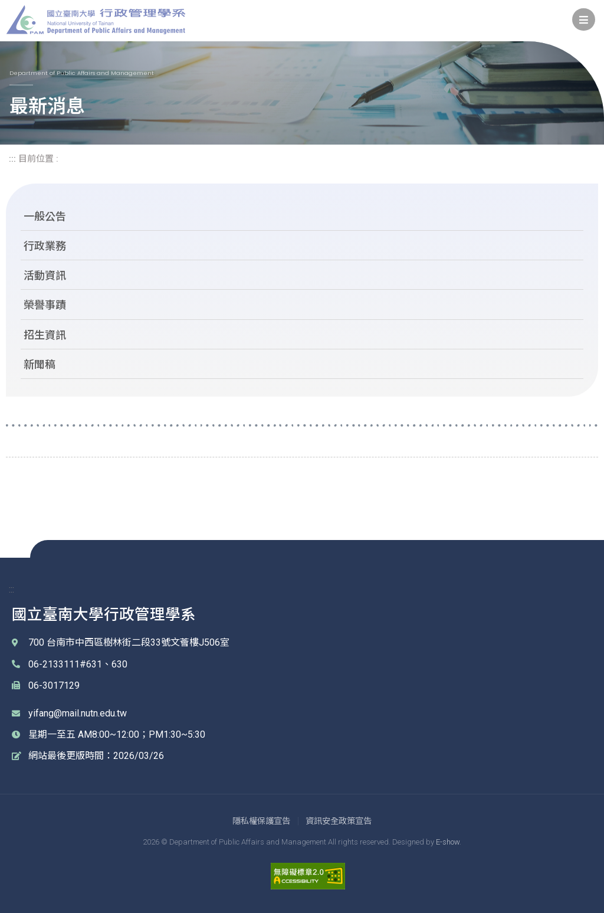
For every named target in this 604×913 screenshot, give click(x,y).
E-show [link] (447, 841)
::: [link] (12, 158)
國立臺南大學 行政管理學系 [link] (96, 19)
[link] (583, 19)
